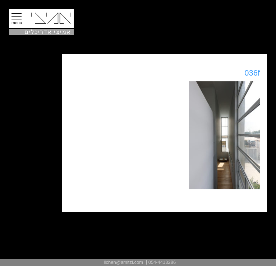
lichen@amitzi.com (123, 262)
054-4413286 (162, 262)
